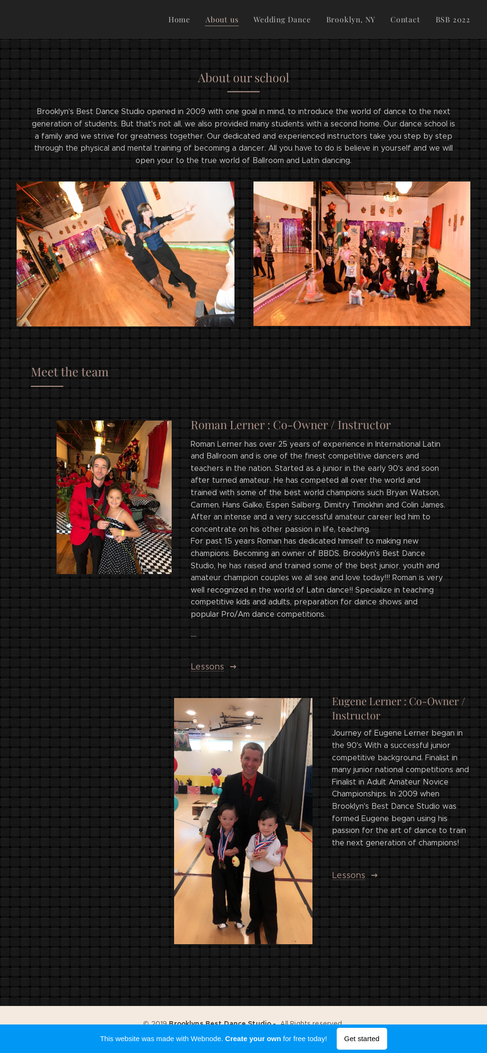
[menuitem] (190, 19)
